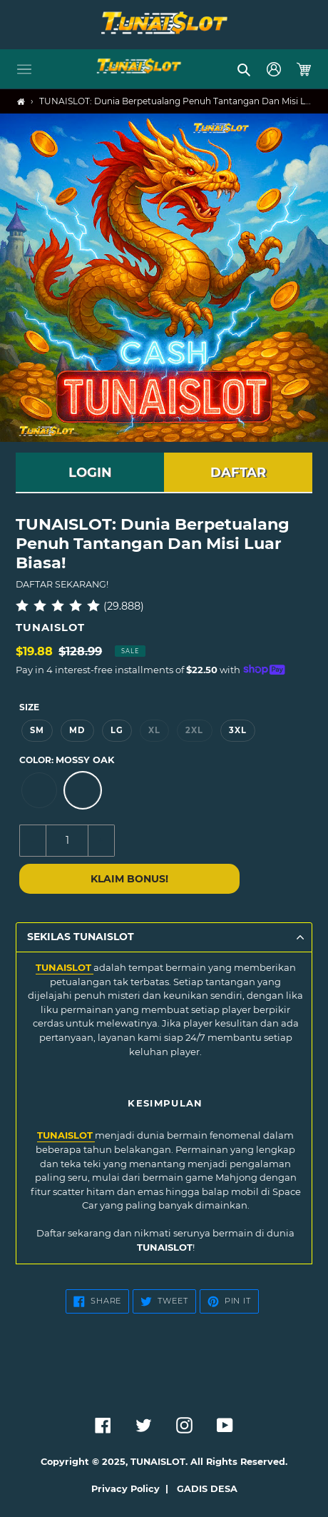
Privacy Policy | (132, 1488)
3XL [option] (238, 730)
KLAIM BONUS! (129, 878)
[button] (24, 69)
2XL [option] (194, 730)
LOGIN (90, 472)
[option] (39, 790)
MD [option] (77, 730)
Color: (66, 760)
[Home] (21, 102)
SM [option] (37, 730)
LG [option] (117, 730)
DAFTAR (238, 472)
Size (29, 707)
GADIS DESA (207, 1488)
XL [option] (154, 730)
